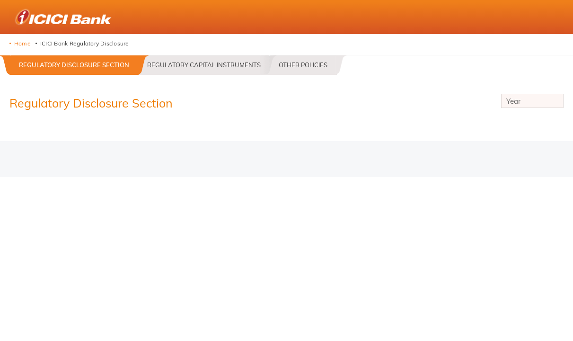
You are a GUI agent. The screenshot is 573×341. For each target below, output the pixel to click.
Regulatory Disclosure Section (74, 65)
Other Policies (303, 65)
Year (532, 102)
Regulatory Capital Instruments (204, 65)
